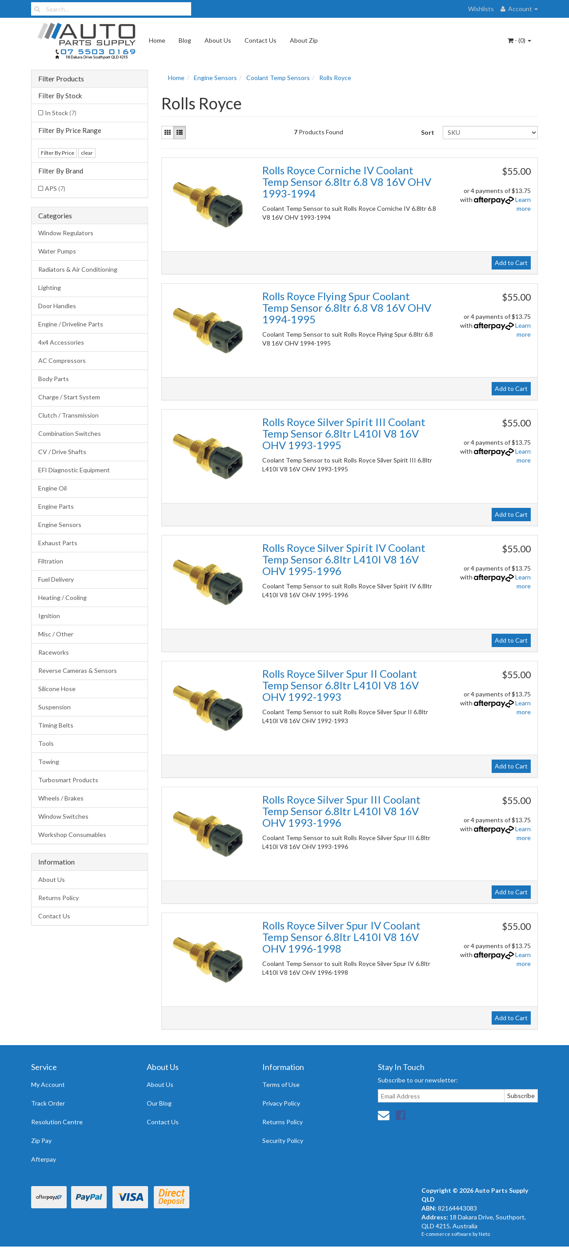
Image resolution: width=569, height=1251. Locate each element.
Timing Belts (55, 725)
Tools (46, 743)
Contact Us (260, 40)
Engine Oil (52, 488)
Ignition (49, 615)
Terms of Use (281, 1084)
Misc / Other (55, 634)
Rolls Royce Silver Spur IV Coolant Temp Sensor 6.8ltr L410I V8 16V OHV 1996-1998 (341, 937)
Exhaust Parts (57, 543)
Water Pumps (57, 251)
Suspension (54, 707)
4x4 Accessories (61, 342)
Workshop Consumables (72, 834)
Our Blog (159, 1103)
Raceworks (53, 652)
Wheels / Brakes (61, 798)
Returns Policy (58, 897)
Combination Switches (69, 433)
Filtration (50, 561)
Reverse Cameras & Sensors (77, 670)
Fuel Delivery (56, 579)
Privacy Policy (281, 1103)
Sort (427, 132)
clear (87, 152)
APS (55, 188)
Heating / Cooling (62, 597)
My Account (48, 1084)
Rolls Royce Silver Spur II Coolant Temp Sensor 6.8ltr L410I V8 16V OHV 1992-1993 (340, 685)
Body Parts (53, 378)
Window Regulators (65, 233)
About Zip (304, 40)
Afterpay (43, 1159)
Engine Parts (56, 506)
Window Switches (63, 816)
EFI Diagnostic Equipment (74, 470)
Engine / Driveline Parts (70, 324)
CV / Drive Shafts (62, 451)
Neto (484, 1234)
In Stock (60, 113)
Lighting (49, 287)
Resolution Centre (57, 1122)
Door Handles (57, 306)
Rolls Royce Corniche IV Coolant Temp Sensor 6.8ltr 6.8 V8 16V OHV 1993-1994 (346, 182)
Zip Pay (41, 1140)
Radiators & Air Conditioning (77, 269)
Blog (185, 40)
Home (157, 40)
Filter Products (61, 79)
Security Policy (282, 1140)
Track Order (48, 1103)
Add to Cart (511, 262)
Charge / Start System (69, 397)
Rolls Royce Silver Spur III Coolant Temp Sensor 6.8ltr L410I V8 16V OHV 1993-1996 (341, 811)
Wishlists (481, 8)
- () (519, 40)
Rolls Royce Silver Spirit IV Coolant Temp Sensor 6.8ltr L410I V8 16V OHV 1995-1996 (343, 559)
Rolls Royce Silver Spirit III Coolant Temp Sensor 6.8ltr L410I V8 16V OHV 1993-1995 (343, 433)
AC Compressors (62, 360)
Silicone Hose (57, 688)
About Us (217, 40)
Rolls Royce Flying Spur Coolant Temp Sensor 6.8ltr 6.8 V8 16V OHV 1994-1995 (346, 308)
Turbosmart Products (68, 780)
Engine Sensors (59, 524)
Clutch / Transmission (68, 415)
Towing (48, 761)
